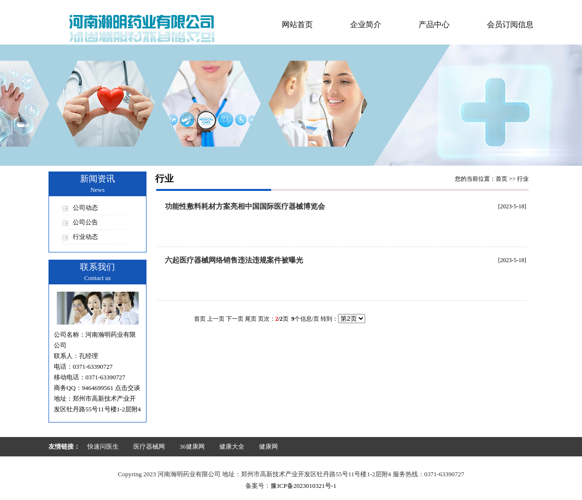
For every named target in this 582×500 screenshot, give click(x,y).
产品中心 (434, 24)
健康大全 (231, 446)
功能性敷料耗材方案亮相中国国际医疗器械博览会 (245, 206)
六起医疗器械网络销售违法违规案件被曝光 (234, 260)
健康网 (268, 446)
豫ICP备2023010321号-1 (303, 485)
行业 (523, 178)
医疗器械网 (149, 446)
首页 (501, 178)
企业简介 (365, 24)
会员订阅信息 (510, 24)
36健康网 (192, 446)
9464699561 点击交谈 (111, 387)
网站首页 (297, 24)
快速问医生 (103, 446)
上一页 (216, 318)
